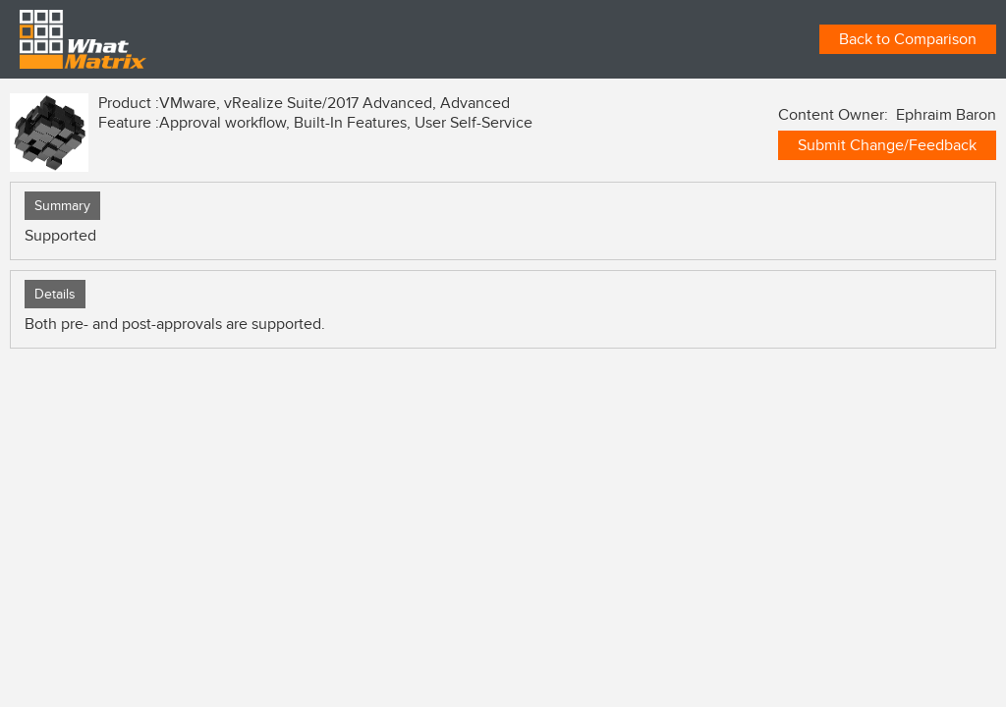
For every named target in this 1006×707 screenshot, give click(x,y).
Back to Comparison (908, 39)
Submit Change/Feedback (887, 145)
